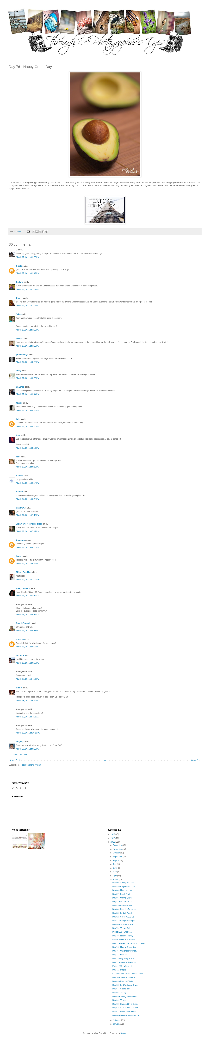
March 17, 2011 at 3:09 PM (27, 378)
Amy (18, 435)
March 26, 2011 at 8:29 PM (27, 749)
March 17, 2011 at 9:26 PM (27, 563)
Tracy (18, 371)
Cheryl (19, 298)
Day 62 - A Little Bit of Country (125, 1008)
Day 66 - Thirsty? (119, 993)
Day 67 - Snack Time (121, 989)
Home (105, 760)
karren (19, 556)
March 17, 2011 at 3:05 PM (27, 362)
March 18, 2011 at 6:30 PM (27, 663)
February (117, 1020)
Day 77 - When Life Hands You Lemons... (130, 943)
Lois (18, 419)
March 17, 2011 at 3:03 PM (27, 346)
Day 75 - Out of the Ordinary (124, 951)
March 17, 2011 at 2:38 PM (27, 257)
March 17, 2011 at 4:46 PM (27, 426)
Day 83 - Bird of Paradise (123, 913)
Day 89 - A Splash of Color (123, 886)
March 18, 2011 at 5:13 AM (27, 615)
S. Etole (19, 475)
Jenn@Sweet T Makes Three (29, 524)
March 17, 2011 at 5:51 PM (27, 448)
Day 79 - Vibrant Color (122, 928)
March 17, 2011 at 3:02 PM (27, 330)
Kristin (19, 688)
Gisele (19, 266)
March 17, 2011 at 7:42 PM (27, 531)
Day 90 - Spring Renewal (123, 882)
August (116, 860)
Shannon (20, 387)
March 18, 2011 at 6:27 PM (27, 647)
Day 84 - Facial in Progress (124, 909)
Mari (18, 457)
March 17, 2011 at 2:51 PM (27, 305)
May (115, 872)
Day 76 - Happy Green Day (124, 947)
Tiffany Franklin (23, 572)
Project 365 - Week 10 (122, 966)
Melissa (19, 338)
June (115, 868)
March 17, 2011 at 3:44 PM (27, 394)
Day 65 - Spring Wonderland (124, 996)
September (118, 857)
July (115, 864)
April (115, 876)
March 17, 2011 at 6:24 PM (27, 483)
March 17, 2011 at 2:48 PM (27, 289)
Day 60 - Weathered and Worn (125, 1015)
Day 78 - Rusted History (122, 936)
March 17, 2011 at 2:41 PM (27, 273)
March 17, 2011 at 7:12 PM (27, 515)
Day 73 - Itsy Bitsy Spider (123, 958)
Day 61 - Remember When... (124, 1012)
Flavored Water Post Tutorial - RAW (127, 974)
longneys (20, 741)
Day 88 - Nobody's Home (123, 890)
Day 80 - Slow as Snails (122, 924)
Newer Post (15, 760)
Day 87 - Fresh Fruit (121, 894)
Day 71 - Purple (119, 970)
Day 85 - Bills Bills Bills (122, 905)
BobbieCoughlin (23, 623)
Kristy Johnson (23, 588)
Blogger (123, 1033)
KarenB (19, 492)
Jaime (19, 314)
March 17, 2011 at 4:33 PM (27, 410)
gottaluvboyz (22, 355)
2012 (113, 838)
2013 (113, 834)
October (116, 853)
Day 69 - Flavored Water (122, 981)
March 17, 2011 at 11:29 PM (28, 580)
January (116, 1024)
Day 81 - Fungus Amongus (123, 920)
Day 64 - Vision (118, 1000)
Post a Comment (20, 754)
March (116, 879)
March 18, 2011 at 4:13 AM (27, 596)
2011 (113, 842)
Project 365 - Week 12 (122, 901)
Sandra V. (20, 508)
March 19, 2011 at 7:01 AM (27, 717)
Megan (19, 403)
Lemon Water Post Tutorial (123, 939)
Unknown (20, 540)
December (117, 845)
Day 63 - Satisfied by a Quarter (125, 1004)
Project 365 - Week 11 (122, 932)
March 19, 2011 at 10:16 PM (28, 733)
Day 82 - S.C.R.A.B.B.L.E (123, 917)
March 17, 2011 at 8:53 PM (27, 547)
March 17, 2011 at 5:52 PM (27, 467)
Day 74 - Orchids (119, 955)
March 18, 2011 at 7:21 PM (27, 679)
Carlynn (19, 282)
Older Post (195, 760)
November (117, 849)
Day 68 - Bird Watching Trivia (124, 985)
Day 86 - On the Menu (121, 898)
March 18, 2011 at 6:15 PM (27, 631)
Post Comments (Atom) (31, 765)
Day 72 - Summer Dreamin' (124, 962)
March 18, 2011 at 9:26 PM (27, 700)
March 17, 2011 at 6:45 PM (27, 499)
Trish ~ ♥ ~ (21, 655)
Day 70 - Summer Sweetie (123, 977)
